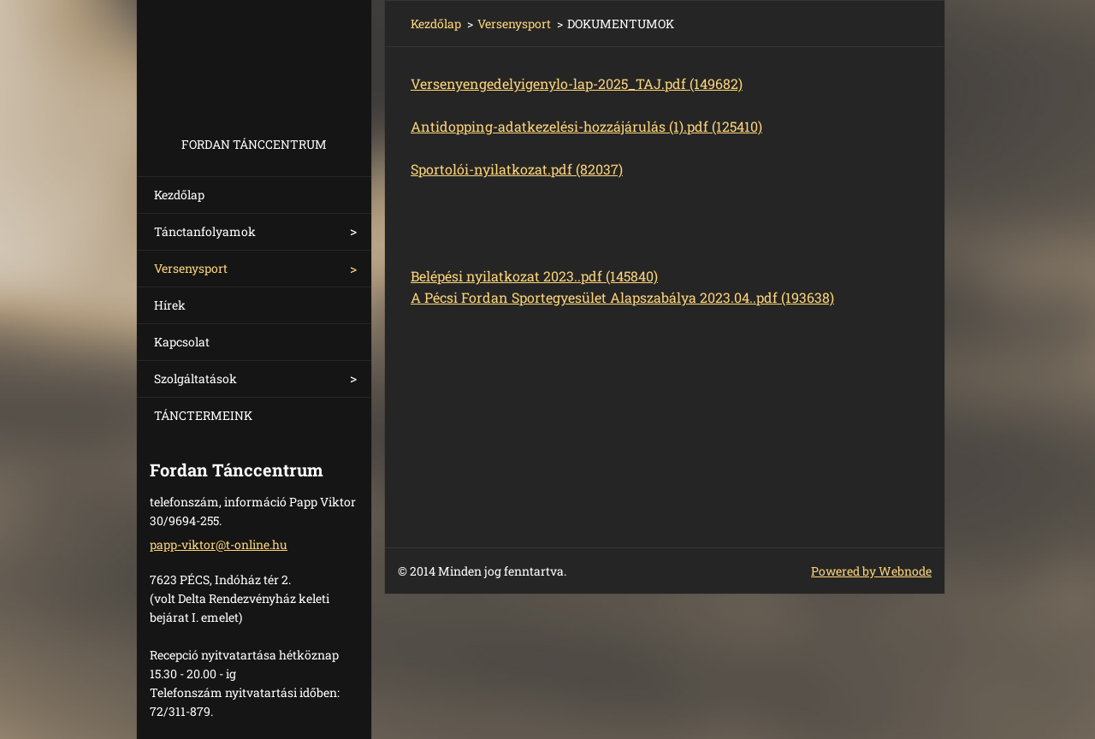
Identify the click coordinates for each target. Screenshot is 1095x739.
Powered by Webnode (871, 571)
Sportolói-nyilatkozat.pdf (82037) (517, 169)
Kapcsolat (182, 342)
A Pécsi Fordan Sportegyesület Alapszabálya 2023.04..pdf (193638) (622, 297)
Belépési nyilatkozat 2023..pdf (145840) (534, 276)
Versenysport (191, 268)
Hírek (170, 305)
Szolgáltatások (195, 378)
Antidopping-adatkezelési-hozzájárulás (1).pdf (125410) (586, 126)
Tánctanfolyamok (205, 231)
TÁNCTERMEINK (203, 415)
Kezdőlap (179, 194)
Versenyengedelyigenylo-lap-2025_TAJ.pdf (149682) (577, 83)
